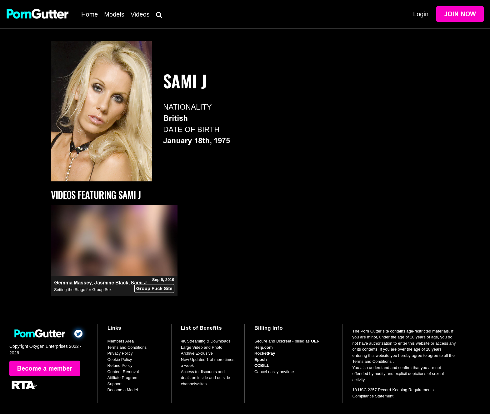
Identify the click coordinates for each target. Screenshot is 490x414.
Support (115, 384)
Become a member (44, 368)
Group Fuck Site (154, 288)
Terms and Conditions (127, 347)
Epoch (260, 359)
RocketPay (264, 353)
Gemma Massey (73, 283)
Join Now (460, 14)
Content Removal (123, 371)
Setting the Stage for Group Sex (83, 289)
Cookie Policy (120, 359)
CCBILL (261, 365)
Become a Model (123, 389)
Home (89, 14)
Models (114, 14)
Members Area (121, 341)
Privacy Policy (120, 353)
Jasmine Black (111, 283)
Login (420, 14)
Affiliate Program (123, 377)
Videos (140, 14)
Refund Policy (120, 365)
